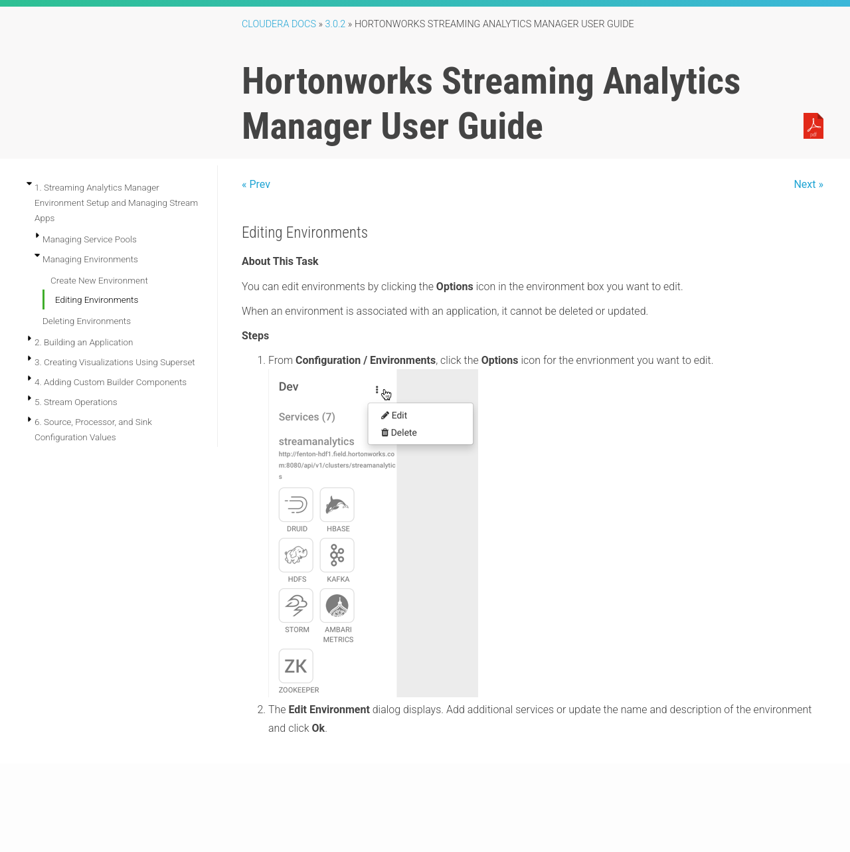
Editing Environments (96, 299)
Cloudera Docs (279, 24)
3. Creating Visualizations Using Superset (115, 362)
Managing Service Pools (89, 239)
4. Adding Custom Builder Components (111, 382)
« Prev (256, 184)
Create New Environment (99, 280)
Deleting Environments (86, 320)
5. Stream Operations (76, 401)
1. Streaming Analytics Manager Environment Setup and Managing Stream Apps (116, 202)
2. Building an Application (84, 342)
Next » (808, 184)
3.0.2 (335, 24)
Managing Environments (90, 259)
